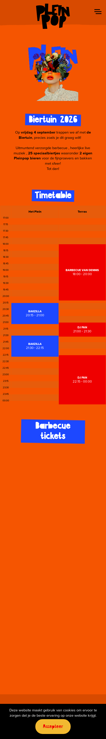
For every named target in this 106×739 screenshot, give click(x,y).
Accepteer (53, 726)
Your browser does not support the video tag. (53, 71)
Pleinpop (53, 16)
